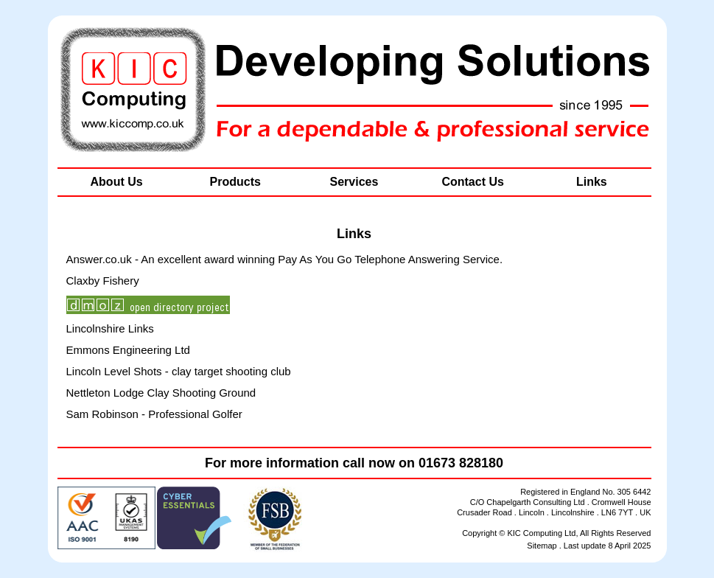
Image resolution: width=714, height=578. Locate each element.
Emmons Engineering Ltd (128, 350)
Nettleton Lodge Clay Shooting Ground (161, 392)
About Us (117, 181)
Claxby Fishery (102, 280)
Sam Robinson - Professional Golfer (154, 414)
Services (354, 181)
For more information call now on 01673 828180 (354, 463)
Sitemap (541, 545)
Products (235, 181)
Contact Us (472, 181)
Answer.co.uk (99, 259)
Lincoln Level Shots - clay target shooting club (178, 371)
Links (591, 181)
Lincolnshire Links (110, 328)
